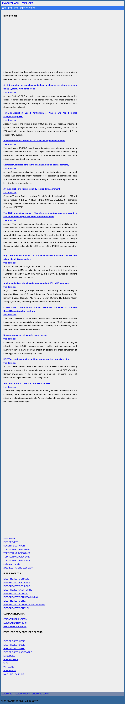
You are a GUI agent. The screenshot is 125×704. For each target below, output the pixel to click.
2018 (30, 568)
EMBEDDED (9, 656)
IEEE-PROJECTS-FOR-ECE (16, 586)
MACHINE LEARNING (13, 674)
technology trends (11, 564)
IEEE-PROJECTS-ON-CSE (16, 579)
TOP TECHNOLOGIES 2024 (16, 560)
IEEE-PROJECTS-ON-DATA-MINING (20, 597)
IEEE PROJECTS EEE (14, 648)
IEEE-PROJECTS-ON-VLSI (16, 608)
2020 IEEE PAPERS (12, 568)
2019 (25, 568)
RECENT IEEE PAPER (14, 546)
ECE (10, 8)
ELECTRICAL (9, 670)
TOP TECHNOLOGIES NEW (16, 549)
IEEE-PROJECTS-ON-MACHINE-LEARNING (24, 604)
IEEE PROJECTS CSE (14, 645)
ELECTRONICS (10, 659)
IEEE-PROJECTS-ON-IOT (15, 593)
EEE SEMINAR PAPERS (14, 626)
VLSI (5, 663)
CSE (4, 8)
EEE (16, 8)
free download (40, 217)
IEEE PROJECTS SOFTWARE (17, 590)
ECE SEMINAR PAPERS (15, 623)
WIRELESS (8, 667)
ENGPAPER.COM (40, 694)
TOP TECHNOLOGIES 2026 (16, 553)
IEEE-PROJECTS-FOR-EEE (16, 582)
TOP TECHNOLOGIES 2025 (16, 557)
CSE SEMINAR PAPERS (15, 619)
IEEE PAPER (27, 3)
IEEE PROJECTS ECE (14, 641)
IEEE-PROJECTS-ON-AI (14, 601)
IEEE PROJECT (27, 8)
